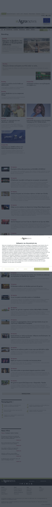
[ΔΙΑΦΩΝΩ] (49, 238)
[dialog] (26, 253)
